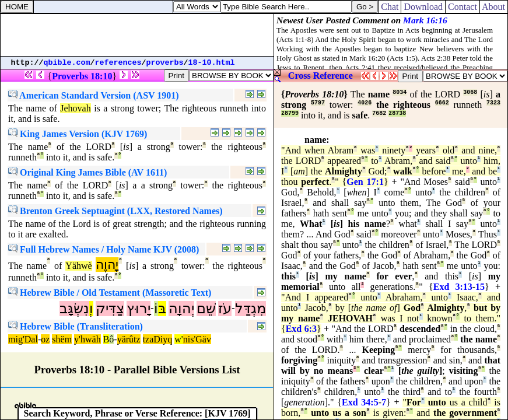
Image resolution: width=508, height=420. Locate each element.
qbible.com (67, 62)
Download (423, 7)
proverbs (165, 62)
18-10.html (211, 62)
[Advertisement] (137, 35)
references (118, 62)
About (493, 7)
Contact (462, 7)
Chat (390, 7)
